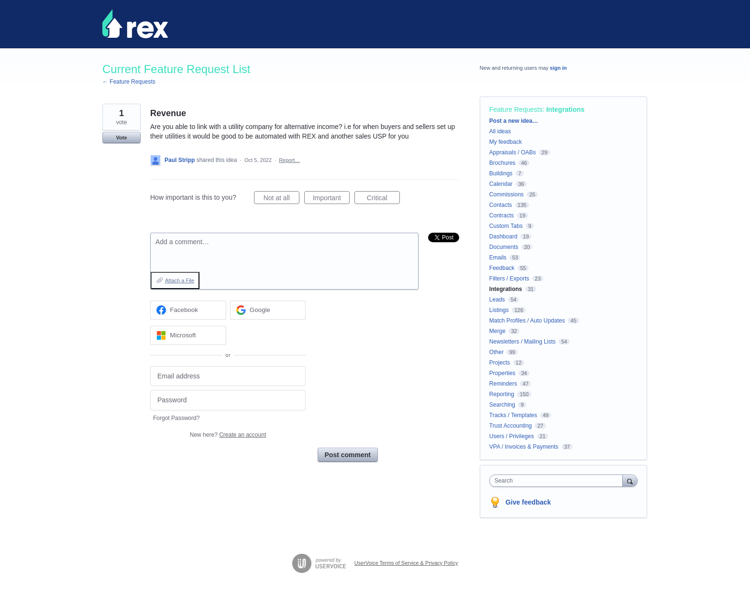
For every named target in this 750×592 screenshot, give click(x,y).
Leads (497, 299)
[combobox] (558, 480)
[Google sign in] (268, 310)
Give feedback (528, 502)
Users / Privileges (511, 436)
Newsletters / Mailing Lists (522, 341)
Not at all (281, 199)
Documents (503, 247)
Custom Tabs (506, 226)
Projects (499, 362)
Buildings (501, 173)
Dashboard (503, 236)
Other (496, 352)
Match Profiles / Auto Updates (527, 320)
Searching (502, 404)
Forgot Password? (176, 418)
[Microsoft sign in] (188, 335)
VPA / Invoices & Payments (524, 446)
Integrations (565, 109)
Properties (502, 373)
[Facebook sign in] (188, 310)
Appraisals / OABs (512, 152)
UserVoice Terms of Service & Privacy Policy (406, 563)
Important (331, 199)
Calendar (501, 184)
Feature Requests (515, 109)
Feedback (502, 268)
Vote (121, 137)
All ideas (500, 131)
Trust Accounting (510, 425)
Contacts (500, 205)
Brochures (502, 163)
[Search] (630, 480)
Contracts (501, 215)
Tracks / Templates (513, 415)
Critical (383, 199)
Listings (499, 310)
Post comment (348, 455)
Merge (497, 331)
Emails (498, 257)
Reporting (501, 394)
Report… (289, 160)
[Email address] (228, 376)
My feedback (505, 142)
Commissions (506, 194)
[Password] (228, 400)
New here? (228, 434)
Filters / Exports (509, 278)
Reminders (503, 383)
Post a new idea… (513, 121)
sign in (558, 68)
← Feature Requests (128, 81)
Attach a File (179, 280)
